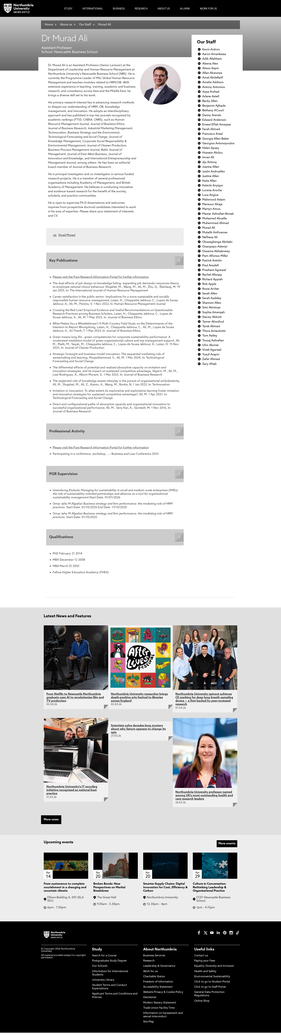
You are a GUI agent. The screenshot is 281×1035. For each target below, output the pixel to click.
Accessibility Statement (158, 989)
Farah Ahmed (211, 129)
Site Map (148, 1024)
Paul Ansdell (210, 265)
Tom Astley (209, 335)
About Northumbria (160, 952)
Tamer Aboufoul (213, 321)
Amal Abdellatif (212, 77)
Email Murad (67, 235)
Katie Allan (209, 181)
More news (51, 822)
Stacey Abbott (212, 317)
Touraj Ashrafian (213, 340)
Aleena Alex (210, 63)
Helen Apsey (210, 148)
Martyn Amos (211, 209)
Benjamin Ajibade (214, 105)
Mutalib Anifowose (214, 232)
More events (226, 846)
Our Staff (85, 24)
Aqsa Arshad (210, 91)
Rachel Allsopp (212, 274)
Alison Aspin (210, 68)
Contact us (201, 958)
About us (66, 24)
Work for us (150, 973)
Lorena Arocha (212, 190)
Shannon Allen (211, 303)
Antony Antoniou (213, 87)
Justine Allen (210, 176)
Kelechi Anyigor (212, 185)
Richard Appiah (212, 279)
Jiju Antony (209, 162)
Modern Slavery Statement (159, 1005)
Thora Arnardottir (214, 331)
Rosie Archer (210, 289)
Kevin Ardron (211, 49)
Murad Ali (104, 24)
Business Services (154, 958)
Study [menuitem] (68, 9)
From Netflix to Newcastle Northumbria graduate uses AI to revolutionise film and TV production (75, 700)
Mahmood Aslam (213, 199)
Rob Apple (209, 284)
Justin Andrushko (213, 171)
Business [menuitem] (119, 9)
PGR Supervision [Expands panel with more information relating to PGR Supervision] (64, 475)
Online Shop (201, 1003)
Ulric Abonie (210, 345)
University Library (103, 982)
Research (149, 963)
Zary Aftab (209, 364)
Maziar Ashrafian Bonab (218, 214)
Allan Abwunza (212, 73)
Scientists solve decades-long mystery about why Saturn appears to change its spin (138, 731)
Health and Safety (205, 973)
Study (97, 952)
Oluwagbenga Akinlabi (217, 242)
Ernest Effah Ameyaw (216, 124)
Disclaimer (149, 1000)
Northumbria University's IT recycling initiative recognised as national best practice (71, 793)
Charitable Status (154, 979)
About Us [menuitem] (164, 9)
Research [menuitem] (141, 9)
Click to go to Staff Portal (210, 989)
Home (49, 24)
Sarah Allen (209, 293)
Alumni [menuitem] (185, 9)
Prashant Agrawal (214, 270)
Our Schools (99, 968)
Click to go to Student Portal (212, 984)
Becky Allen (210, 101)
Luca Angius (210, 195)
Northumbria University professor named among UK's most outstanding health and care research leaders (204, 798)
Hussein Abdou (212, 152)
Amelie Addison (212, 82)
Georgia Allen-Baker (215, 138)
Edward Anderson (214, 120)
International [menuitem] (92, 9)
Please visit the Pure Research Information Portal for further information (101, 277)
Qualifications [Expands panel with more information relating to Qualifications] (62, 539)
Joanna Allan (210, 167)
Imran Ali (208, 157)
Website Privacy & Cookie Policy (163, 994)
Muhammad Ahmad (215, 223)
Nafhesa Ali (210, 237)
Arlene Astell (210, 96)
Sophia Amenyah (213, 312)
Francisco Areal (212, 134)
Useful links (204, 952)
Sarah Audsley (211, 298)
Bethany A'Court (213, 110)
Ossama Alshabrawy (216, 251)
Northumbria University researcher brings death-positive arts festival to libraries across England (139, 700)
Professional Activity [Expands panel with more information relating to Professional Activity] (67, 432)
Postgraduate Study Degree (109, 963)
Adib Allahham (212, 59)
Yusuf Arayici (210, 354)
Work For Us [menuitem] (208, 9)
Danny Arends (211, 115)
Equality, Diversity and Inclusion (214, 968)
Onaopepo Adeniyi (214, 246)
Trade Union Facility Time (159, 1010)
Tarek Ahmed (211, 326)
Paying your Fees (204, 963)
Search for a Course (104, 958)
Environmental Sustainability (212, 979)
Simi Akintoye (211, 307)
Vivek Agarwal (211, 350)
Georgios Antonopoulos (218, 143)
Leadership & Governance (159, 968)
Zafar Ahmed (211, 359)
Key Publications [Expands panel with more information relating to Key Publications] (64, 261)
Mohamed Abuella (214, 218)
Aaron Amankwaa (214, 54)
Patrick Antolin (212, 260)
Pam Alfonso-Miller (215, 256)
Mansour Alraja (212, 204)
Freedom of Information (158, 984)
